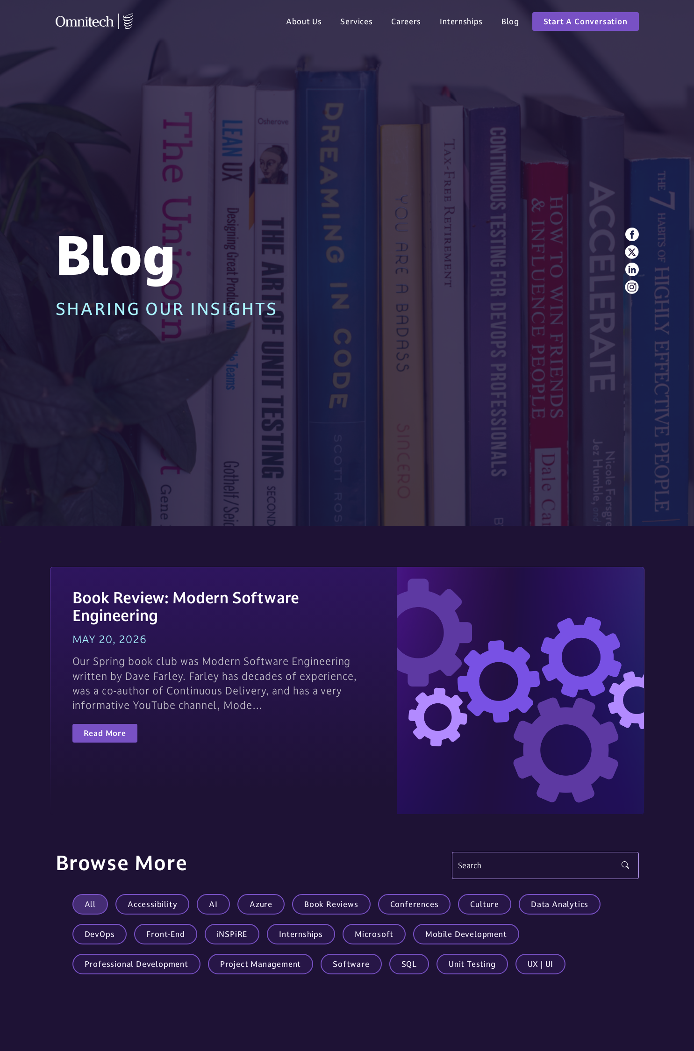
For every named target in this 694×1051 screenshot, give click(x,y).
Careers (406, 24)
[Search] (545, 865)
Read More (105, 733)
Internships (461, 24)
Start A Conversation (586, 24)
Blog (510, 24)
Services (356, 24)
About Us (304, 24)
